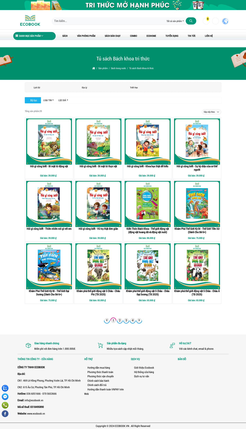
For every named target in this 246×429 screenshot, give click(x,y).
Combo (133, 35)
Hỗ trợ (88, 359)
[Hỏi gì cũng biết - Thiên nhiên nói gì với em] (49, 204)
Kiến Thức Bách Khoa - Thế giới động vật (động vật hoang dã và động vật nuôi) (147, 230)
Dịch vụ (135, 359)
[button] (206, 21)
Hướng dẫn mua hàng (97, 367)
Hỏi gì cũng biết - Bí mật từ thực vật (98, 166)
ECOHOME (151, 35)
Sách (65, 35)
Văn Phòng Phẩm (86, 35)
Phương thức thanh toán (98, 372)
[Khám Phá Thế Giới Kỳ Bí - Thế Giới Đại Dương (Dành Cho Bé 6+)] (49, 266)
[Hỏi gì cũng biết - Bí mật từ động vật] (49, 141)
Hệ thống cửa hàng (142, 372)
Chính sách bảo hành (96, 380)
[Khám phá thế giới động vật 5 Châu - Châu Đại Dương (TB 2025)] (148, 266)
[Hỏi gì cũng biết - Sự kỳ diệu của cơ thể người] (197, 141)
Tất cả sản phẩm (174, 21)
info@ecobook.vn (34, 400)
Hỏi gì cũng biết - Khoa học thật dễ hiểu (147, 166)
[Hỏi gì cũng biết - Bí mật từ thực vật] (98, 141)
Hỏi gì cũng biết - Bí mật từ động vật (49, 166)
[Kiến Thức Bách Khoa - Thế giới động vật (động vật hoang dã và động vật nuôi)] (148, 204)
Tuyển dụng (172, 35)
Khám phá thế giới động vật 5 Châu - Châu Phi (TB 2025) (98, 292)
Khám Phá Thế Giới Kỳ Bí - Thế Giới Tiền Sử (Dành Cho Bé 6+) (197, 230)
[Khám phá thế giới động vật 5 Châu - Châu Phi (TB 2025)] (98, 266)
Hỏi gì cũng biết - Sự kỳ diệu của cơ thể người (197, 167)
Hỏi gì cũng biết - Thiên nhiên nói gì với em (49, 228)
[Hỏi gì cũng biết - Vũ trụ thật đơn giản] (98, 204)
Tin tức (191, 35)
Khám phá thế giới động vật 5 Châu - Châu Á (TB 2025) (197, 292)
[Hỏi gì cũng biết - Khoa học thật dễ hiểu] (148, 141)
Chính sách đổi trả (95, 385)
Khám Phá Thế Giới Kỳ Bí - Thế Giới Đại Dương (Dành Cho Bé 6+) (49, 292)
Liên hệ (209, 35)
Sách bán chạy (113, 35)
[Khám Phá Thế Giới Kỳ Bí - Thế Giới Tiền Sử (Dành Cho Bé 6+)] (197, 204)
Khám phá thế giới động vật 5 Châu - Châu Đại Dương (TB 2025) (147, 292)
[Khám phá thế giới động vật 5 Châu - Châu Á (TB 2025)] (197, 266)
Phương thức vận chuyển (99, 376)
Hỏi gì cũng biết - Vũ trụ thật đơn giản (98, 228)
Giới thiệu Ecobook (142, 367)
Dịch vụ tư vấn (140, 376)
